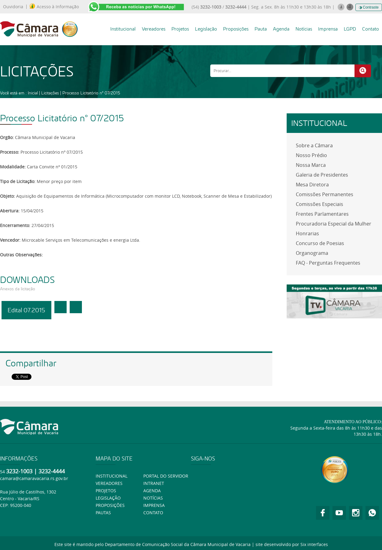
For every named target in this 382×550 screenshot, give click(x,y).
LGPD (350, 29)
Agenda (281, 29)
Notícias (304, 29)
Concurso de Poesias (320, 243)
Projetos (180, 29)
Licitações (50, 92)
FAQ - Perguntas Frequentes (328, 262)
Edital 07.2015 (26, 310)
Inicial (33, 92)
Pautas (103, 512)
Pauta (261, 29)
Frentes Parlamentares (322, 214)
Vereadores (153, 29)
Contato (370, 29)
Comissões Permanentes (324, 194)
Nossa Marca (311, 165)
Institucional (123, 29)
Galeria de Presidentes (322, 174)
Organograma (312, 253)
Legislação (206, 29)
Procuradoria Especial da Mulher (333, 223)
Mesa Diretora (312, 184)
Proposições (235, 29)
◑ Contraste (369, 7)
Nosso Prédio (311, 155)
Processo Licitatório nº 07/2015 (91, 92)
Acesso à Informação (54, 7)
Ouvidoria (13, 7)
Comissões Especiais (319, 204)
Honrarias (307, 233)
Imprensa (328, 29)
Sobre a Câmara (314, 145)
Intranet (153, 483)
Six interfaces (314, 544)
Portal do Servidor (165, 476)
